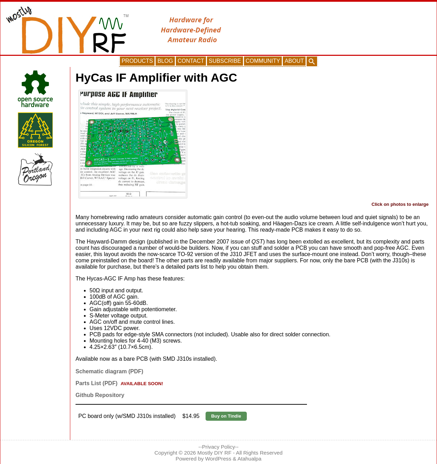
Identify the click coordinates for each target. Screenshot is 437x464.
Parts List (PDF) (96, 383)
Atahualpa (249, 459)
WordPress (218, 459)
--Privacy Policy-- (219, 447)
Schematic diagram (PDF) (109, 371)
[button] (312, 61)
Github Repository (100, 395)
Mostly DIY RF (215, 453)
